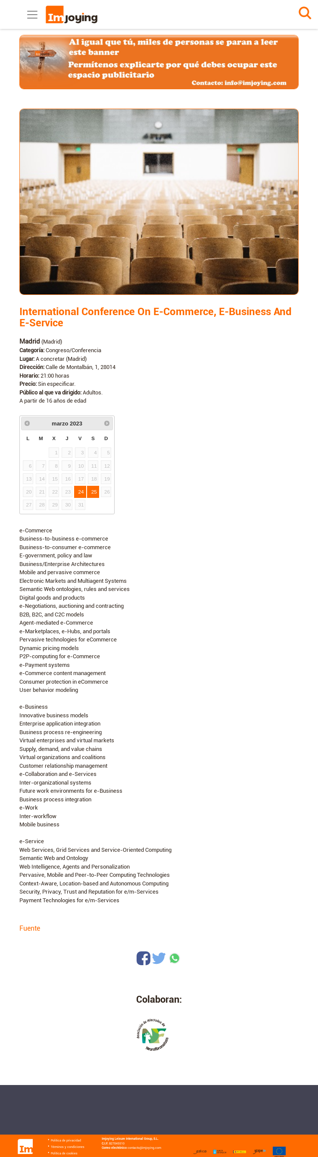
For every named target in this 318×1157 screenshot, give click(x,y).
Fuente (29, 928)
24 (81, 491)
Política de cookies (64, 1153)
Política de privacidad (66, 1140)
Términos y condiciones (67, 1147)
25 (94, 491)
